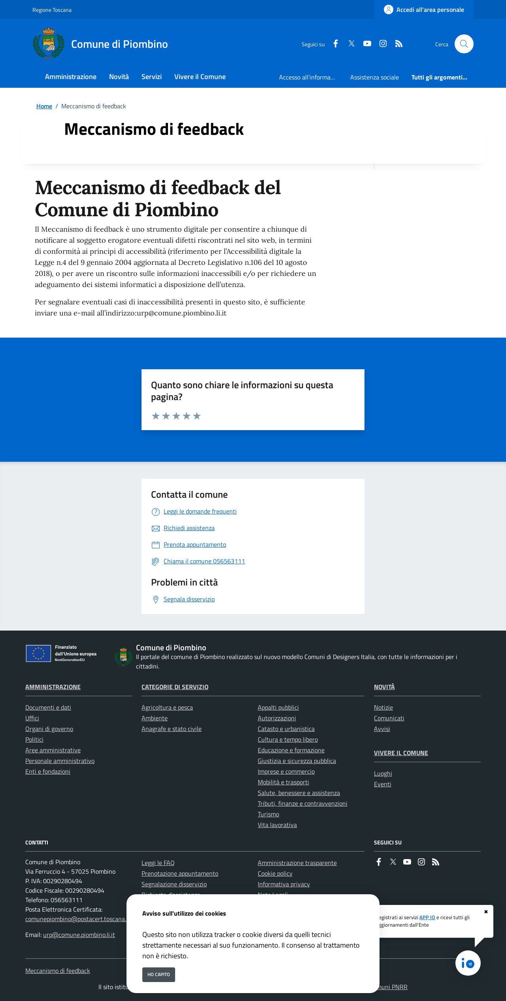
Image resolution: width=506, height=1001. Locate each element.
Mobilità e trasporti (283, 782)
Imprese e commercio (286, 771)
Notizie (383, 707)
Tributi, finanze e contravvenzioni (302, 803)
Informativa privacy (284, 884)
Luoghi (383, 773)
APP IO (427, 917)
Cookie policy (275, 873)
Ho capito (158, 974)
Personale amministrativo (59, 760)
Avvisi (382, 728)
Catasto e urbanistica (286, 728)
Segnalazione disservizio (174, 884)
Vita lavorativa (277, 824)
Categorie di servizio (175, 686)
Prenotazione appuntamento (180, 873)
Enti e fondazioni (47, 771)
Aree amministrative (53, 750)
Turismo (268, 814)
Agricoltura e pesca (167, 707)
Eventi (382, 784)
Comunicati (389, 718)
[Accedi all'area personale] (424, 9)
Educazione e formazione (291, 750)
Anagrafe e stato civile (172, 728)
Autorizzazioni (277, 718)
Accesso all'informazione (311, 77)
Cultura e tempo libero (288, 739)
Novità (384, 686)
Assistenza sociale (374, 77)
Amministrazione (53, 686)
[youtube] (364, 44)
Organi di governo (49, 728)
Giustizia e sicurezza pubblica (297, 760)
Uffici (32, 718)
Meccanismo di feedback (57, 970)
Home (44, 106)
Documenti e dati (48, 707)
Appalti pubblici (278, 707)
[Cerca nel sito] (464, 43)
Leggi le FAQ (158, 862)
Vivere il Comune (401, 752)
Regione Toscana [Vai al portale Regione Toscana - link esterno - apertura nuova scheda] (52, 10)
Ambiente (155, 718)
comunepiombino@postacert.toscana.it (77, 919)
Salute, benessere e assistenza (299, 792)
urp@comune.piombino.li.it (79, 934)
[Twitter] (348, 44)
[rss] (396, 44)
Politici (34, 739)
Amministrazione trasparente (297, 862)
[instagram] (380, 44)
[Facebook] (332, 44)
